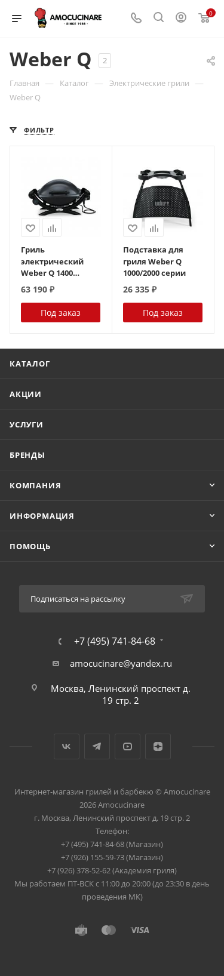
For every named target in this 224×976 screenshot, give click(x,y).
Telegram (97, 746)
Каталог (30, 363)
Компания (35, 485)
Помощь (30, 546)
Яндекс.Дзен (158, 746)
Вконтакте (66, 746)
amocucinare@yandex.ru (121, 663)
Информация (42, 515)
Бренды (27, 454)
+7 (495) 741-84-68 (114, 641)
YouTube (127, 746)
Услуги (27, 424)
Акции (26, 394)
